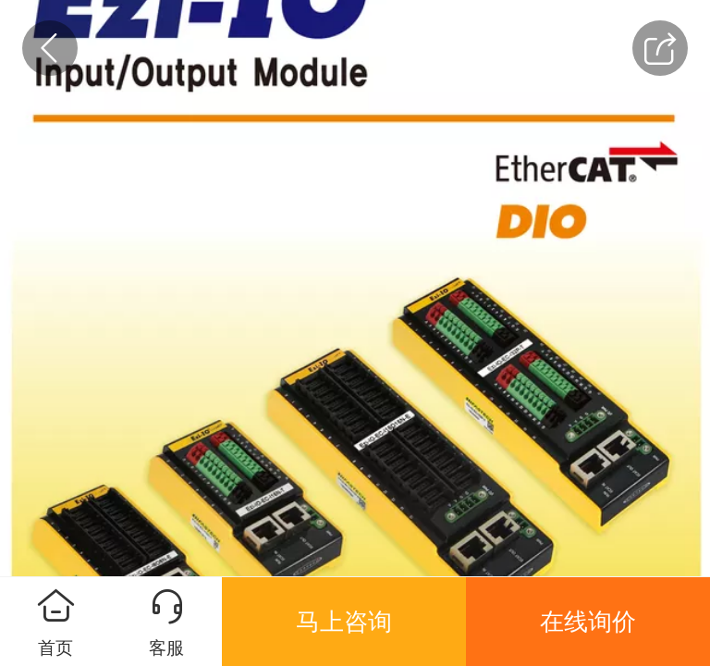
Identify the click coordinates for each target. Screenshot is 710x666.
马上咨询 (344, 621)
